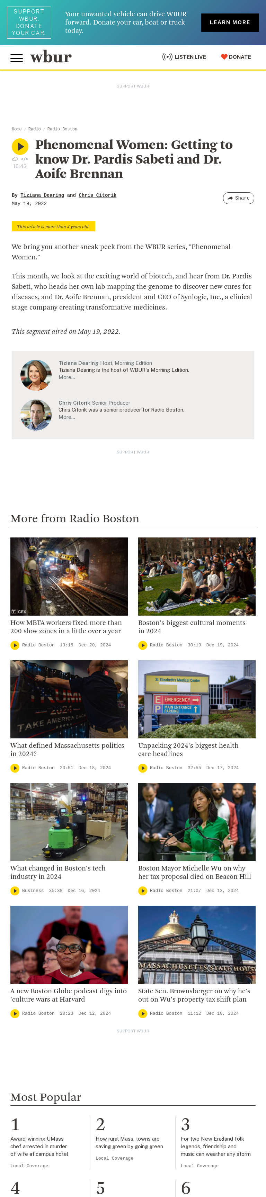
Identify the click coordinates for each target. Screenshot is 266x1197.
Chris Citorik (97, 195)
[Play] (14, 645)
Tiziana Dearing (42, 195)
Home (17, 129)
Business (33, 890)
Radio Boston (62, 129)
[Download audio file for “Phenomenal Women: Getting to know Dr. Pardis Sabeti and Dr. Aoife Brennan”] (15, 159)
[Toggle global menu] (16, 58)
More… (67, 377)
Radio (34, 129)
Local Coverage (29, 1166)
